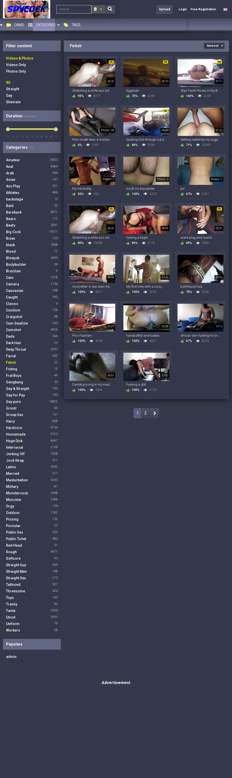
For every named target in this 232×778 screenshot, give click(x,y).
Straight (12, 89)
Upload (164, 9)
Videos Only (16, 65)
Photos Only (16, 71)
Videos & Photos (19, 58)
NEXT (154, 413)
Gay (9, 95)
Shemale (13, 102)
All (8, 82)
